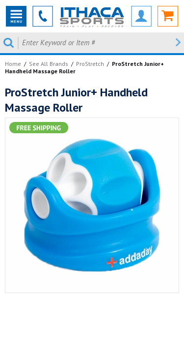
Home (13, 63)
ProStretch (90, 63)
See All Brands (48, 63)
